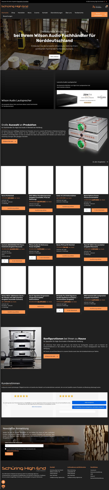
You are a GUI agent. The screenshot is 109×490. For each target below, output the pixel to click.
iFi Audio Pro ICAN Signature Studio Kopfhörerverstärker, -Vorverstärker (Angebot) (66, 297)
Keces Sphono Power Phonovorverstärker (91, 196)
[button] (3, 486)
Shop (13, 13)
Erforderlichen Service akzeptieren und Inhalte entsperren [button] (89, 407)
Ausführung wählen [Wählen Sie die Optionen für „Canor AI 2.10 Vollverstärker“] (68, 206)
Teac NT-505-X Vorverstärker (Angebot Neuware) (94, 246)
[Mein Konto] (94, 7)
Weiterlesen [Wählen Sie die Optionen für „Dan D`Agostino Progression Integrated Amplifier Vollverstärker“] (40, 306)
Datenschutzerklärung (13, 450)
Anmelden (9, 454)
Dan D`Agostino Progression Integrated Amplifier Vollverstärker (39, 297)
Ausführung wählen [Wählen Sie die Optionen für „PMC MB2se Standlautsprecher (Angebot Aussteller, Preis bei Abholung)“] (40, 210)
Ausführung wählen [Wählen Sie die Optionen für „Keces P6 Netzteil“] (13, 208)
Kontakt (45, 13)
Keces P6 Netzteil (8, 196)
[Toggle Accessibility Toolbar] (3, 482)
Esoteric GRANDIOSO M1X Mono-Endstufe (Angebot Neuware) (13, 246)
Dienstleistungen (57, 13)
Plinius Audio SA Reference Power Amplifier (38, 246)
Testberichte (79, 13)
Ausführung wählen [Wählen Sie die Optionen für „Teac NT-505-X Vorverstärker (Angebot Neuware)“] (95, 259)
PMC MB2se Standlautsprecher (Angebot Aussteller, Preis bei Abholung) (40, 197)
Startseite (5, 13)
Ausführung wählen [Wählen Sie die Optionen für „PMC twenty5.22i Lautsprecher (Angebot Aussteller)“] (95, 308)
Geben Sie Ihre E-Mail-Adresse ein (13, 442)
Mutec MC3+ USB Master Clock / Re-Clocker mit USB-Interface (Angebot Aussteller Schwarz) (13, 297)
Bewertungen (7, 16)
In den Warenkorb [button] (99, 210)
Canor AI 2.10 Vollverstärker (66, 196)
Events (36, 13)
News (29, 13)
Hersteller (21, 13)
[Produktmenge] (87, 210)
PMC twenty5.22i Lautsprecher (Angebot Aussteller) (95, 296)
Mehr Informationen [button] (37, 406)
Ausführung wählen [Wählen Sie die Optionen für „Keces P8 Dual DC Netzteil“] (68, 256)
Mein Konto (98, 6)
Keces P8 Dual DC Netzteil (65, 245)
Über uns (69, 13)
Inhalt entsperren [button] (89, 402)
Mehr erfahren (54, 56)
